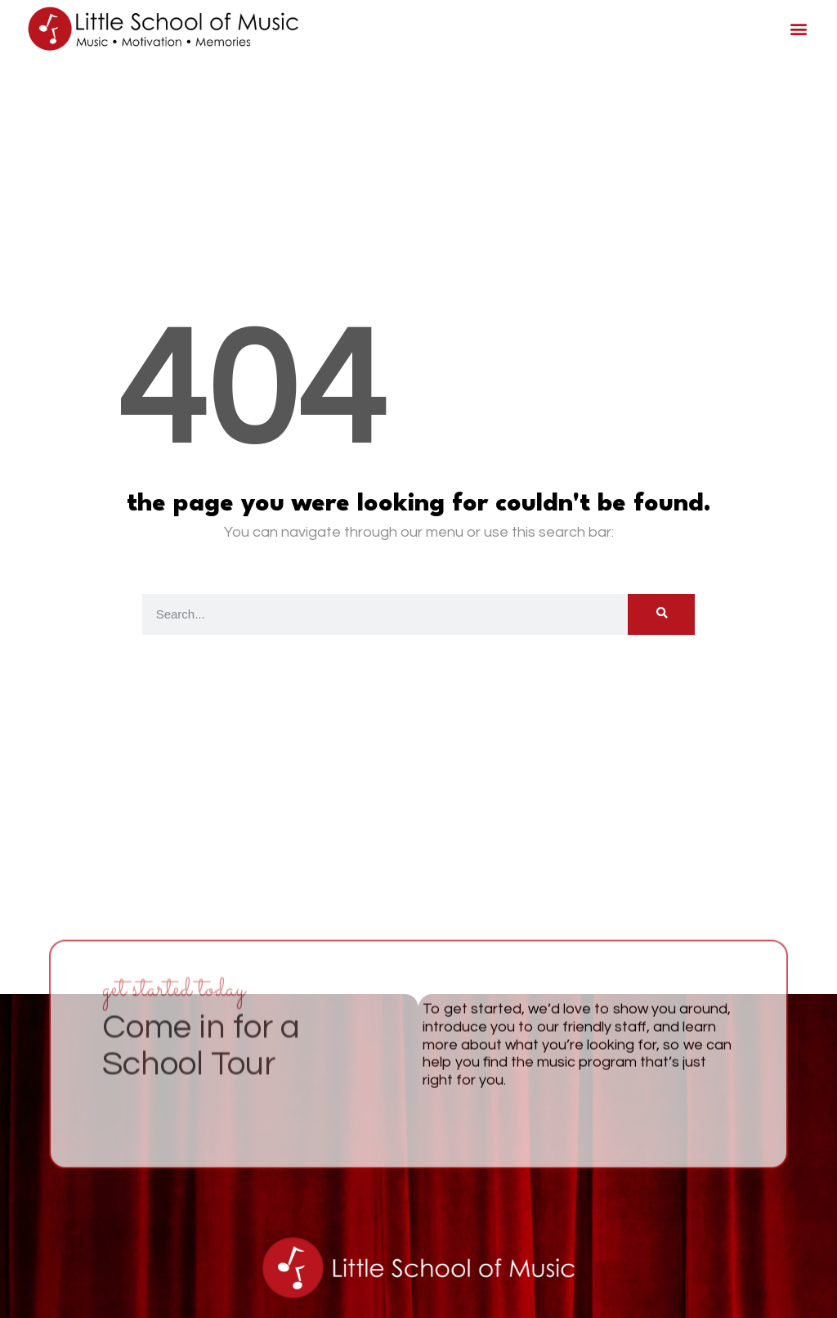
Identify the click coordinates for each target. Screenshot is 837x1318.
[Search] (661, 614)
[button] (798, 29)
